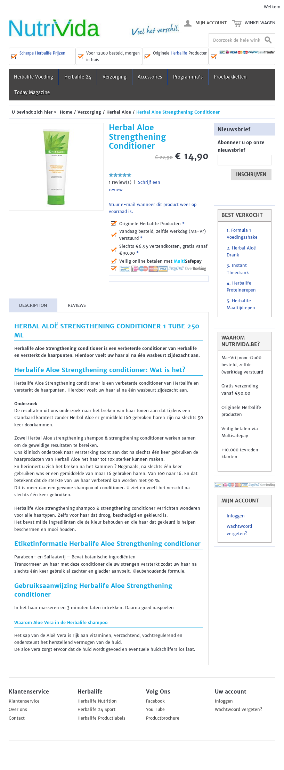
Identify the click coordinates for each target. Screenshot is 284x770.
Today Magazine (32, 93)
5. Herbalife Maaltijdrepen (241, 304)
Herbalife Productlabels (101, 718)
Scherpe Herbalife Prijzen (42, 53)
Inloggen (236, 516)
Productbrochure (162, 718)
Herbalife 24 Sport (96, 709)
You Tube (155, 709)
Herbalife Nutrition (97, 701)
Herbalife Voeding (33, 77)
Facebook (155, 701)
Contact (17, 718)
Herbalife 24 (77, 77)
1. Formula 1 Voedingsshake (242, 234)
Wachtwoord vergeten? (239, 530)
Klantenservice (24, 701)
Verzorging (115, 77)
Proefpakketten (230, 77)
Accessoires (150, 77)
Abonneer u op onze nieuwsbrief (241, 146)
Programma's (188, 77)
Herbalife (179, 53)
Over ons (18, 709)
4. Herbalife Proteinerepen (241, 286)
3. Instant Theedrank (238, 269)
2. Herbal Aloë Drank (241, 251)
